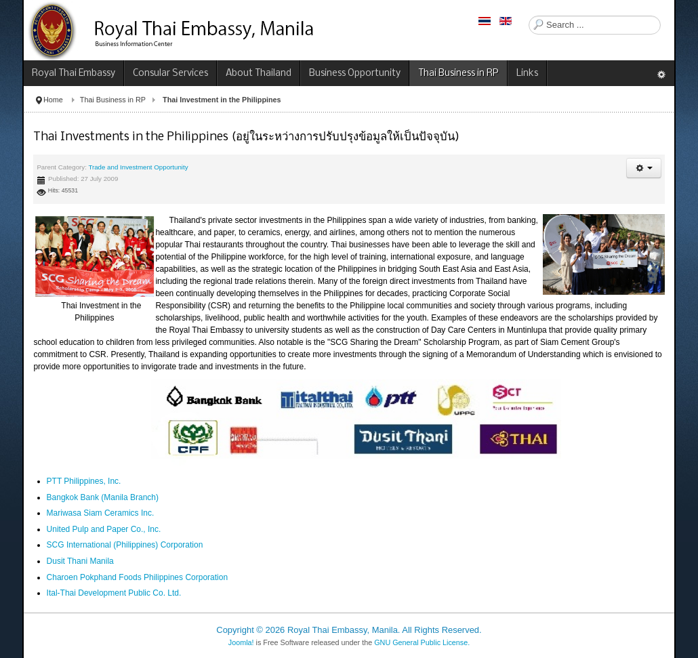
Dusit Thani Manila (80, 561)
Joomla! (241, 642)
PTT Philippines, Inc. (84, 481)
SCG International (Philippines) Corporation (126, 545)
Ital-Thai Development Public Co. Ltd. (114, 593)
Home (53, 100)
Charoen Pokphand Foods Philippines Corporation (137, 577)
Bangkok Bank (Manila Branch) (103, 497)
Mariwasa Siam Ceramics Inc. (101, 513)
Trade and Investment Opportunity (138, 167)
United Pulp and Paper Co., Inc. (104, 529)
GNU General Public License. (422, 642)
